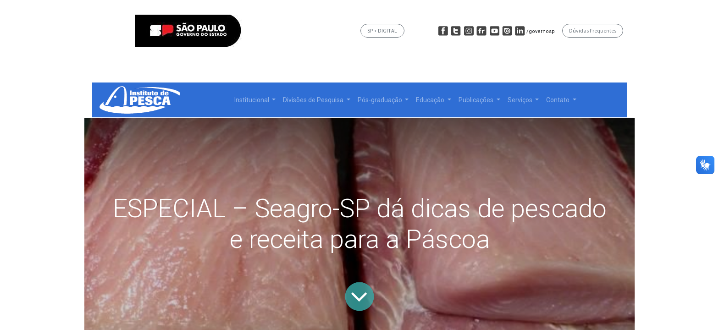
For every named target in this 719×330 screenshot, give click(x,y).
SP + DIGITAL (382, 30)
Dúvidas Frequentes (592, 30)
